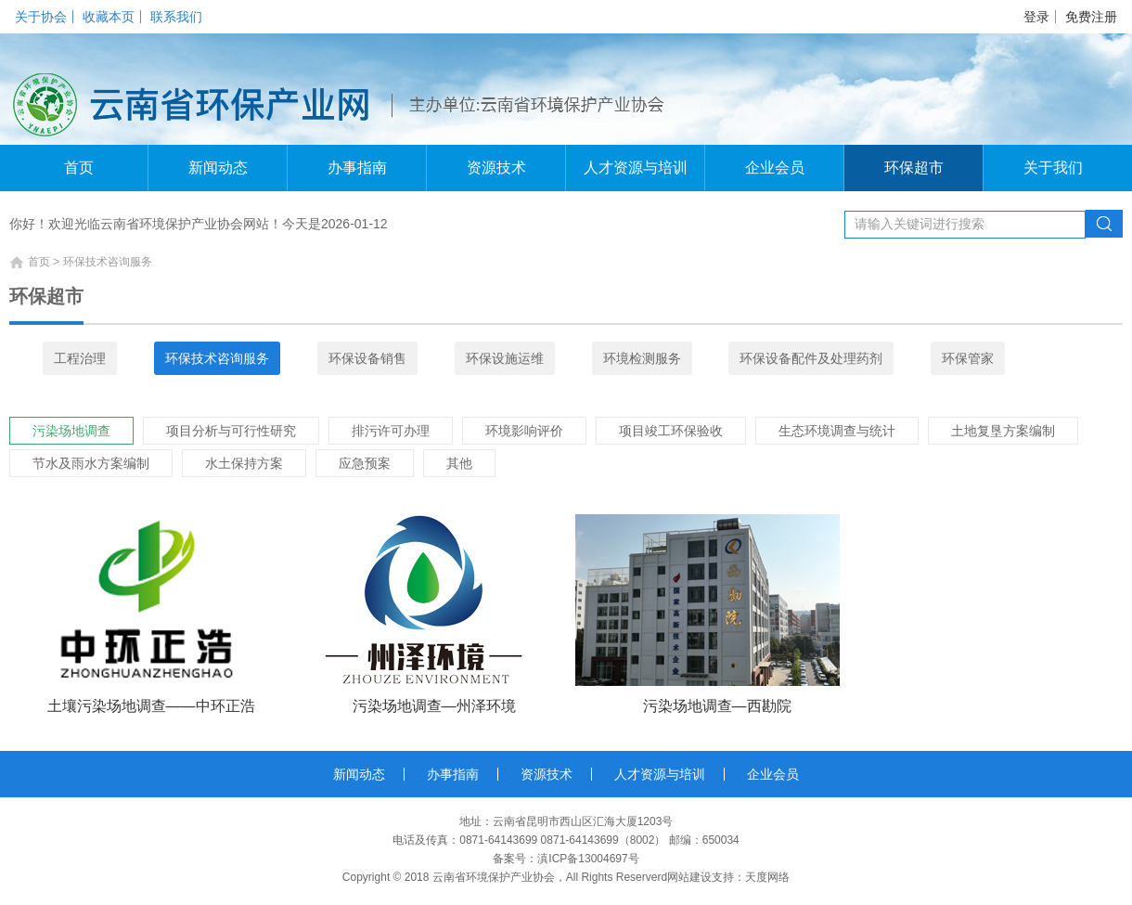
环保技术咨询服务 (217, 358)
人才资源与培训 (636, 167)
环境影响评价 (524, 430)
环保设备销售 (367, 358)
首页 (79, 167)
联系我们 (176, 16)
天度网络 (767, 877)
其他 (459, 463)
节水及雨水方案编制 (90, 463)
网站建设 (689, 877)
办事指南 (357, 167)
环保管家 (968, 358)
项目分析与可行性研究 (231, 430)
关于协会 (41, 16)
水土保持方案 (244, 463)
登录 (1036, 16)
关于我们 (1053, 167)
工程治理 (80, 358)
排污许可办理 (391, 430)
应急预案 (365, 463)
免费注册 (1091, 16)
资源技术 (496, 167)
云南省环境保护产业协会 (493, 877)
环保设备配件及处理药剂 (811, 358)
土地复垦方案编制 (1003, 430)
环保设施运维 (505, 358)
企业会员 (774, 167)
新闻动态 (218, 167)
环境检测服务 (642, 358)
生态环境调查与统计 (836, 430)
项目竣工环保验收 (671, 430)
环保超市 (914, 167)
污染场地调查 (71, 430)
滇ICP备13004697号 (587, 858)
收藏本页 (109, 16)
